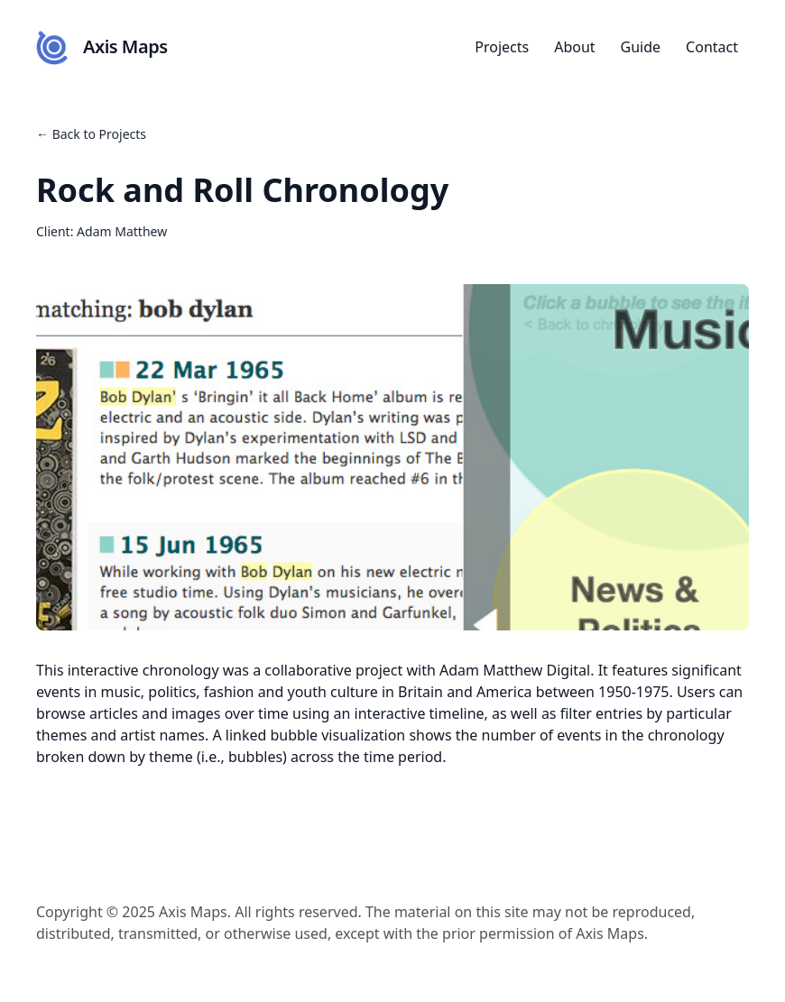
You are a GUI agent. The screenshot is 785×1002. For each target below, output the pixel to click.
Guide (641, 47)
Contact (712, 47)
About (574, 47)
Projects (502, 47)
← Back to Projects (91, 133)
